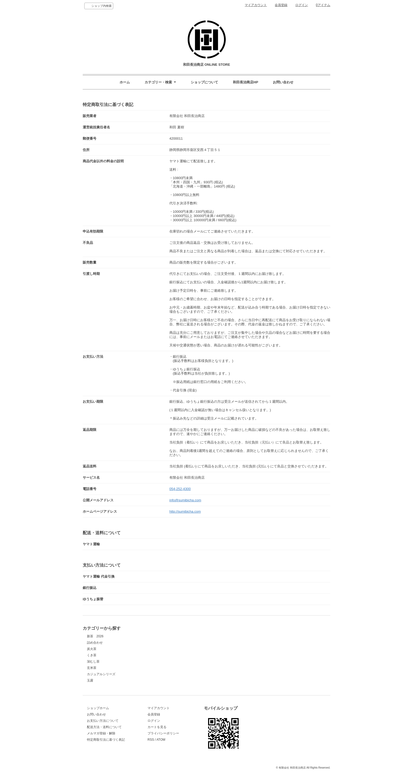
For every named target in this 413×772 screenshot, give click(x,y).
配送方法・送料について (104, 727)
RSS (151, 739)
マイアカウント (256, 5)
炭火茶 (91, 649)
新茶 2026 (95, 636)
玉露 (90, 680)
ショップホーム (98, 708)
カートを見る (157, 727)
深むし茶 (93, 661)
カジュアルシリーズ (101, 674)
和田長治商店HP (245, 82)
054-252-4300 (180, 489)
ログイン (301, 5)
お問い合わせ (283, 82)
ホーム (125, 82)
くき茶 (91, 655)
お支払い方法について (103, 721)
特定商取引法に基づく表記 (106, 739)
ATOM (160, 739)
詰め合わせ (95, 642)
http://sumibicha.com (185, 511)
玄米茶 (91, 668)
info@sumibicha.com (185, 500)
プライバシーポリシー (163, 733)
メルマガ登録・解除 (101, 733)
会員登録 (281, 5)
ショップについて (204, 82)
